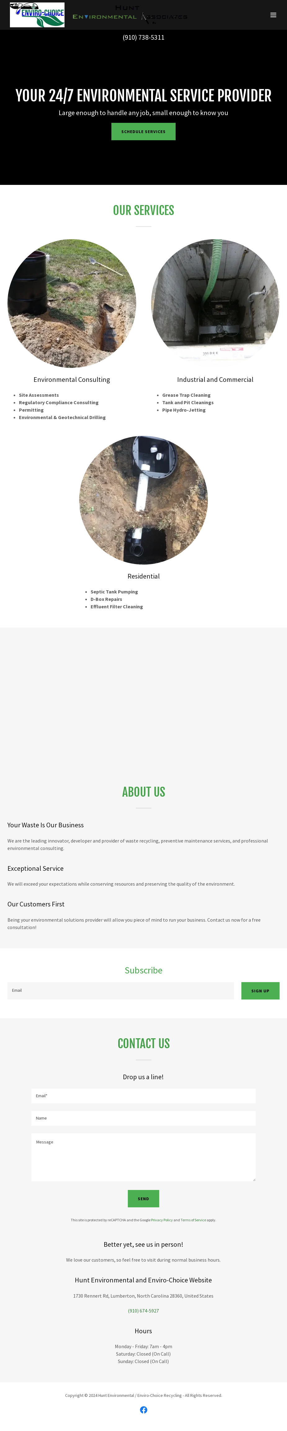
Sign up (260, 991)
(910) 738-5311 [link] (143, 37)
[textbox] (120, 990)
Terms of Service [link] (193, 1220)
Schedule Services (143, 131)
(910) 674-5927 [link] (143, 1311)
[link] (98, 14)
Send (143, 1198)
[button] (273, 15)
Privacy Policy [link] (162, 1220)
